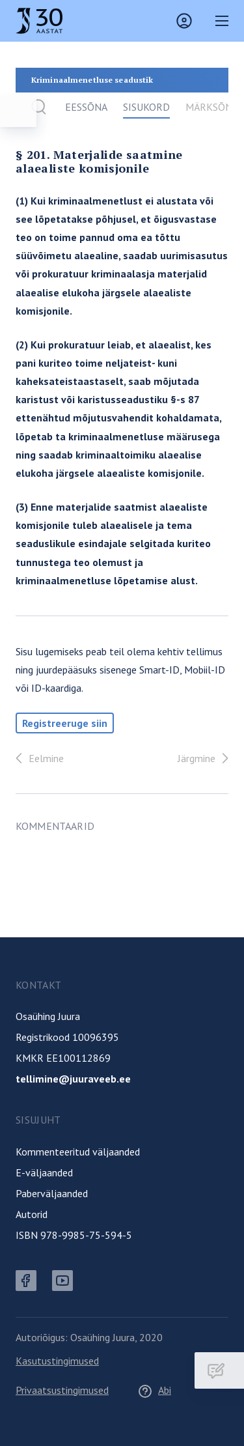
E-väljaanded (44, 1172)
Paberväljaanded (52, 1193)
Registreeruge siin (64, 723)
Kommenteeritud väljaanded (78, 1151)
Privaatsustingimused (62, 1389)
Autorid (31, 1214)
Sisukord (146, 106)
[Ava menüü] (18, 111)
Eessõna (86, 106)
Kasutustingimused (57, 1360)
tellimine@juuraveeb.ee (73, 1078)
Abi (154, 1389)
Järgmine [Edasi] (206, 758)
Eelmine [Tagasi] (37, 758)
